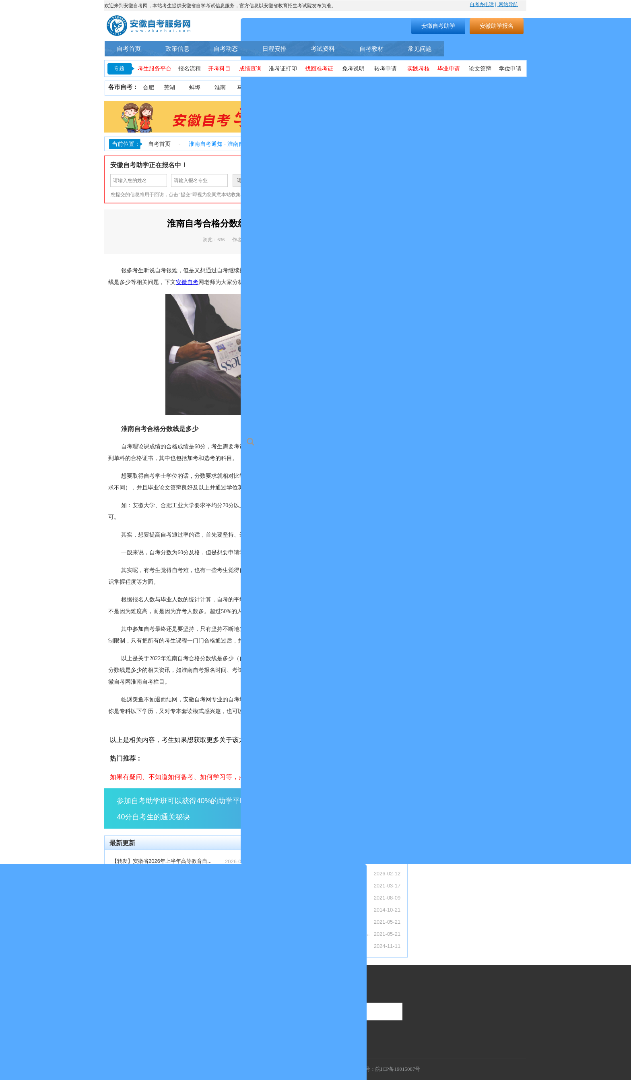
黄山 (347, 88)
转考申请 (385, 69)
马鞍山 (245, 88)
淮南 (220, 88)
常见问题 (420, 48)
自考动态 (226, 48)
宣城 (493, 88)
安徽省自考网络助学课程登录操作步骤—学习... (315, 934)
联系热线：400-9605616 (133, 1015)
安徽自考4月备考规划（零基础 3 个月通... (160, 909)
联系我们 (117, 987)
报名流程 (189, 69)
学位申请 (510, 69)
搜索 (354, 26)
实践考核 (418, 69)
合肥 (148, 88)
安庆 (296, 88)
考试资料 (323, 48)
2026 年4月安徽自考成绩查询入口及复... (159, 921)
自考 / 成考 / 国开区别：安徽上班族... (155, 885)
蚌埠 (194, 88)
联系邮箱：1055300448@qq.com (143, 1026)
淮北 (270, 88)
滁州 (371, 88)
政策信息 (177, 48)
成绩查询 (250, 69)
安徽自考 (187, 282)
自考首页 (129, 48)
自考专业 (464, 49)
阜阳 (397, 88)
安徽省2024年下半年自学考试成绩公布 (306, 946)
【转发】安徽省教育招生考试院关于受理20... (164, 873)
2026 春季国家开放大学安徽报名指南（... (160, 934)
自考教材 (371, 48)
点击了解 (376, 808)
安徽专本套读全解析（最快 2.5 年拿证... (158, 897)
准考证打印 (283, 69)
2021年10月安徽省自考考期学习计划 (303, 921)
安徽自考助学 (438, 26)
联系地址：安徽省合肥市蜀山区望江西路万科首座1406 (168, 1037)
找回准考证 (319, 69)
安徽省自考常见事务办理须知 (295, 909)
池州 (516, 88)
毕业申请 (448, 69)
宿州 (444, 88)
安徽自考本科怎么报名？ (289, 885)
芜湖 (169, 88)
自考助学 (506, 49)
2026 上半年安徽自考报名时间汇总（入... (160, 946)
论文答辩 (480, 69)
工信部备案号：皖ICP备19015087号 (379, 1069)
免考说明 (353, 69)
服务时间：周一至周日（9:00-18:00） (148, 1004)
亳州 (420, 88)
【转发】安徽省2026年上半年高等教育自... (162, 861)
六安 (469, 88)
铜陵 (321, 88)
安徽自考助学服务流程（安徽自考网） (305, 897)
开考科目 (219, 69)
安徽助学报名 (496, 26)
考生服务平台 (154, 69)
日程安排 (274, 48)
